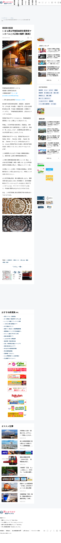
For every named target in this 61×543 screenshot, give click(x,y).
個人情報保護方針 (16, 530)
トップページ (4, 18)
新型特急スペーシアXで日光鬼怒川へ (12, 331)
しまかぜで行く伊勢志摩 (9, 338)
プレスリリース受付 (35, 530)
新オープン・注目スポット (44, 98)
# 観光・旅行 (5, 262)
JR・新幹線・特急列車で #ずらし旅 (12, 319)
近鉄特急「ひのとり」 (9, 353)
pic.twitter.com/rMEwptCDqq (10, 95)
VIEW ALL (49, 80)
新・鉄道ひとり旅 (48, 92)
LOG (10, 27)
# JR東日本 (9, 260)
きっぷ (45, 90)
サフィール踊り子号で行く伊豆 (11, 333)
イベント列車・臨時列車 (44, 104)
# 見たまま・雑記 (24, 260)
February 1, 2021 (20, 99)
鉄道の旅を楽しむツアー (10, 346)
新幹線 (56, 90)
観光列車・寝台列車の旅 (10, 341)
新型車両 (51, 101)
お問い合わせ (26, 530)
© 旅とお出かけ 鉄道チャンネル (5, 533)
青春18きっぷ (42, 95)
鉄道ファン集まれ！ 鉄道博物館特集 (12, 328)
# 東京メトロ (16, 260)
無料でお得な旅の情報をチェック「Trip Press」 (11, 524)
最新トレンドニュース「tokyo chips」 (9, 520)
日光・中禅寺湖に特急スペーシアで (12, 343)
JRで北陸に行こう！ (9, 326)
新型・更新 (48, 95)
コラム (25, 3)
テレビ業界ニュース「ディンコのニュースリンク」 (12, 522)
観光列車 (41, 90)
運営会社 (8, 530)
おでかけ (51, 90)
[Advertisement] (30, 11)
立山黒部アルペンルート (9, 358)
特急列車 (41, 92)
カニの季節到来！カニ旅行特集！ (12, 356)
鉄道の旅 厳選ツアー (9, 336)
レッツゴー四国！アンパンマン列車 (12, 321)
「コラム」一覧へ (17, 266)
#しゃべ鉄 (14, 93)
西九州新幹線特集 (8, 351)
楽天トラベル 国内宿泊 (10, 316)
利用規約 (2, 530)
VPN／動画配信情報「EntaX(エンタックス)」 (11, 526)
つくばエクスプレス (43, 101)
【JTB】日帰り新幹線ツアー (11, 323)
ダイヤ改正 (53, 104)
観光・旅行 (56, 92)
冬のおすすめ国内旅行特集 (10, 348)
